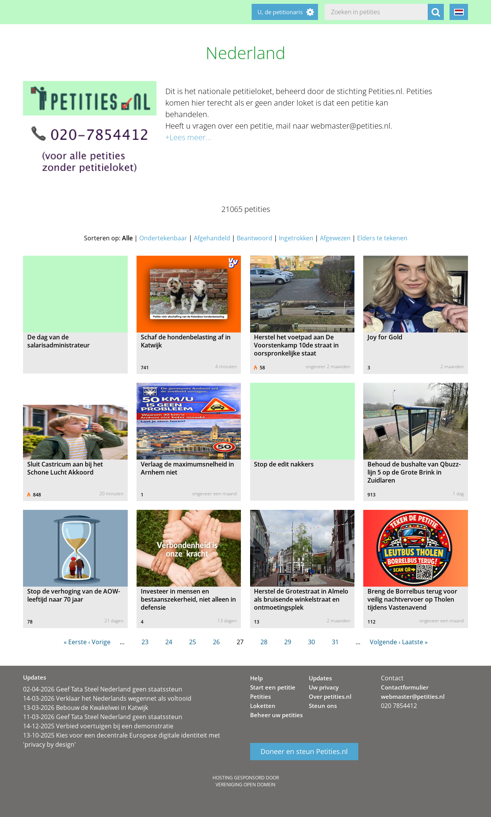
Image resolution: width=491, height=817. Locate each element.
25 (192, 642)
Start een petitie (272, 687)
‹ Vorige (99, 642)
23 (145, 642)
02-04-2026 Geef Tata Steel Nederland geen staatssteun (102, 689)
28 (263, 642)
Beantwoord (254, 238)
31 (335, 642)
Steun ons (323, 706)
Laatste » (415, 642)
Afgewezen (335, 238)
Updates (320, 678)
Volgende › (385, 642)
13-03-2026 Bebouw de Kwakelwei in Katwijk (85, 707)
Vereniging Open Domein (245, 784)
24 (168, 642)
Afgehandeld (212, 238)
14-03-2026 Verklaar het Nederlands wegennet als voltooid (107, 698)
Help (256, 678)
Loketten (262, 706)
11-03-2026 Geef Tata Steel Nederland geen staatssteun (102, 717)
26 (216, 642)
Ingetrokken (296, 238)
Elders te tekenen (382, 238)
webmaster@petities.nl (413, 696)
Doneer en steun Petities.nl (304, 751)
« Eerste (75, 642)
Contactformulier (404, 687)
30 (311, 642)
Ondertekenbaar (163, 238)
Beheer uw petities (276, 715)
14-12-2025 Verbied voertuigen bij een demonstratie (98, 726)
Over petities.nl (330, 696)
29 (287, 642)
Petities (260, 696)
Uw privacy (324, 687)
